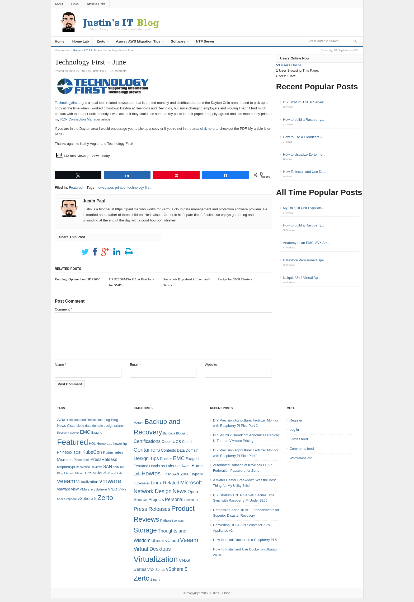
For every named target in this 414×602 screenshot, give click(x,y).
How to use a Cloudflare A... (304, 137)
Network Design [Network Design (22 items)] (153, 491)
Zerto (101, 41)
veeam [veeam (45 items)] (66, 481)
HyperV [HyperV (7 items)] (196, 474)
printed (120, 187)
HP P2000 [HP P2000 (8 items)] (64, 453)
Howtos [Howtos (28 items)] (151, 473)
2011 (87, 50)
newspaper (104, 187)
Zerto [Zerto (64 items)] (105, 497)
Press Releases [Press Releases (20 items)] (152, 509)
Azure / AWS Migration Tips (138, 41)
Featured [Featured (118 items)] (72, 442)
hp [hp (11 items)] (125, 443)
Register (296, 420)
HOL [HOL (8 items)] (92, 444)
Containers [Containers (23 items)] (147, 450)
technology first (138, 187)
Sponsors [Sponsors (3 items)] (178, 520)
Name (60, 365)
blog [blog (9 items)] (106, 420)
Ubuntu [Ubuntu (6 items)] (79, 473)
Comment (63, 309)
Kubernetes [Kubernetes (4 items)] (142, 483)
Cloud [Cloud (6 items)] (186, 441)
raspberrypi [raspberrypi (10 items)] (66, 467)
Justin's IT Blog (219, 593)
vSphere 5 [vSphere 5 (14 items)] (87, 498)
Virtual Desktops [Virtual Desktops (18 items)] (152, 549)
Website (211, 365)
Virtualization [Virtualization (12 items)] (87, 482)
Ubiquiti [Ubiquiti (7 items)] (69, 473)
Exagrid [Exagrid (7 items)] (192, 459)
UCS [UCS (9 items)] (88, 473)
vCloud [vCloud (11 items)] (172, 540)
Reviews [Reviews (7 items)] (96, 467)
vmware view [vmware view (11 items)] (68, 489)
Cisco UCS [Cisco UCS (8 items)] (171, 441)
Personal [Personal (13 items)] (174, 499)
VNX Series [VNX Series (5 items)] (156, 570)
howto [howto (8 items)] (117, 444)
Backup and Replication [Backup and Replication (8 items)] (86, 420)
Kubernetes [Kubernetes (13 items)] (113, 452)
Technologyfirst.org (69, 103)
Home (59, 41)
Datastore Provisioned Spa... (305, 260)
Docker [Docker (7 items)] (166, 459)
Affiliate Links (96, 4)
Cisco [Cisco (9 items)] (71, 426)
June (96, 50)
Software (178, 41)
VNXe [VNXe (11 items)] (113, 489)
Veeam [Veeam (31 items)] (189, 540)
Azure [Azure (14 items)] (62, 419)
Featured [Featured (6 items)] (141, 466)
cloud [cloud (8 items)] (80, 426)
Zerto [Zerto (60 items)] (141, 578)
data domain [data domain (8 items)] (94, 426)
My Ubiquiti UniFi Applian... (303, 208)
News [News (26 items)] (179, 491)
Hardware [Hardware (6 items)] (183, 466)
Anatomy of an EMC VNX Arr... (306, 243)
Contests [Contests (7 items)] (168, 450)
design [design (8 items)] (108, 426)
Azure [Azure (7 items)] (139, 422)
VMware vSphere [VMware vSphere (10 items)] (93, 489)
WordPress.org (301, 458)
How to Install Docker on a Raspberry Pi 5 (245, 540)
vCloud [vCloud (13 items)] (99, 473)
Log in (294, 430)
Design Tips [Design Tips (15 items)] (146, 458)
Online (288, 65)
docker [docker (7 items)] (74, 432)
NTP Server (205, 41)
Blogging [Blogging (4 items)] (182, 433)
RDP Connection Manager (80, 119)
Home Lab (80, 41)
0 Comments (118, 70)
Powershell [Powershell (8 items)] (82, 460)
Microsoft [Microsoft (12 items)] (65, 459)
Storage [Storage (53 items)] (145, 530)
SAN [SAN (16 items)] (107, 466)
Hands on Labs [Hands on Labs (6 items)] (161, 466)
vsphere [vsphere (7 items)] (71, 499)
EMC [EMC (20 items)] (85, 432)
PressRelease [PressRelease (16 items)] (103, 459)
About (59, 4)
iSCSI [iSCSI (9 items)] (77, 453)
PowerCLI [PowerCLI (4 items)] (191, 500)
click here (207, 129)
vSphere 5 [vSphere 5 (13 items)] (176, 569)
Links (75, 4)
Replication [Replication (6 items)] (83, 467)
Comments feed (302, 449)
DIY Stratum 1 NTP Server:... (305, 102)
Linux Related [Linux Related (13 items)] (165, 482)
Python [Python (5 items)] (165, 520)
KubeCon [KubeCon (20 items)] (92, 452)
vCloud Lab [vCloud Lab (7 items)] (114, 473)
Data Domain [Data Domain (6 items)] (187, 450)
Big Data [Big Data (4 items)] (169, 433)
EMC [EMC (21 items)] (179, 458)
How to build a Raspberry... (303, 120)
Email (135, 365)
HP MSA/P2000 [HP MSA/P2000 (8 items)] (176, 474)
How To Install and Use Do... (304, 172)
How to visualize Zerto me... (304, 154)
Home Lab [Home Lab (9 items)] (104, 444)
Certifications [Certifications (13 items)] (147, 441)
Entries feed (299, 439)
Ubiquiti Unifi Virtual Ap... (302, 278)
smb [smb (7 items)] (116, 467)
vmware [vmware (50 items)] (110, 481)
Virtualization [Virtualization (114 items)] (156, 559)
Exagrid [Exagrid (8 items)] (96, 432)
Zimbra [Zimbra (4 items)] (155, 579)
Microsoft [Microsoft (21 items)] (191, 482)
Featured (76, 187)
